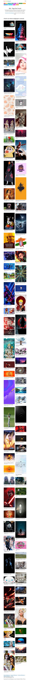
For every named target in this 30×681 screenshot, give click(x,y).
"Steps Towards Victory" (20, 432)
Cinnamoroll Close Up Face (8, 583)
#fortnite (5, 271)
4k (6, 3)
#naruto (17, 313)
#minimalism (17, 519)
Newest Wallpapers (7, 676)
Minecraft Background (8, 279)
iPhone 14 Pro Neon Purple (8, 404)
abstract (17, 4)
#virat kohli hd (6, 428)
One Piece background (19, 345)
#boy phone (17, 74)
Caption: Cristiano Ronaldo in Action (10, 628)
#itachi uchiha (18, 336)
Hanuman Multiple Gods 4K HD (9, 518)
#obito (5, 186)
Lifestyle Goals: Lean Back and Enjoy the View (11, 39)
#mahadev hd (6, 533)
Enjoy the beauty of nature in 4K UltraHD (22, 364)
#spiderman (17, 161)
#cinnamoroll (6, 584)
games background (19, 403)
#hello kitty (17, 293)
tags (4, 3)
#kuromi (17, 107)
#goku (5, 639)
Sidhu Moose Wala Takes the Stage (10, 143)
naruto (14, 4)
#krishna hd (6, 231)
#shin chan (5, 159)
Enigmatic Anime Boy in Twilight (9, 368)
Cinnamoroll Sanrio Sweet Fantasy (21, 96)
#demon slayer (18, 263)
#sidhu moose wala (7, 144)
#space (17, 375)
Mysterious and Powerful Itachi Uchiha (22, 137)
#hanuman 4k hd (6, 519)
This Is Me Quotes (19, 474)
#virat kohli (5, 67)
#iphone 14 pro (6, 405)
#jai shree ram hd (6, 359)
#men (16, 539)
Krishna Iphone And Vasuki (8, 450)
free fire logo (6, 4)
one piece (9, 3)
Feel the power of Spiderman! (20, 160)
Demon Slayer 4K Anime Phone (9, 611)
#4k (16, 365)
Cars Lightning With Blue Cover (21, 644)
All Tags (12, 676)
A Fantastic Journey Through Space (21, 374)
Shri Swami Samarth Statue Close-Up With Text (12, 249)
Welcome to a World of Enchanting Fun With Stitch (12, 27)
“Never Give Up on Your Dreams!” (9, 76)
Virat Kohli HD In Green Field (9, 427)
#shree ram (17, 249)
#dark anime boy (6, 58)
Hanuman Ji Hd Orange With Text (9, 377)
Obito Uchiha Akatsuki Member (9, 185)
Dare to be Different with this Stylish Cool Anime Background (14, 462)
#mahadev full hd (18, 235)
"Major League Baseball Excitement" (22, 495)
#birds (17, 654)
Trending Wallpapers (21, 675)
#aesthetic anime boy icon (8, 93)
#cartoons (17, 635)
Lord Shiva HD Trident (7, 574)
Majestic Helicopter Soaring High (21, 384)
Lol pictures (18, 549)
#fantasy (17, 595)
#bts (4, 261)
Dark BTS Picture (7, 260)
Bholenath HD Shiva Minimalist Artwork (22, 200)
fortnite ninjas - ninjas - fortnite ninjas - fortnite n (12, 270)
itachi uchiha (10, 4)
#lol (16, 550)
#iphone (17, 283)
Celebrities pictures (19, 625)
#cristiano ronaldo (6, 336)
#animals (17, 664)
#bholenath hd (18, 201)
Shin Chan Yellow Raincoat (8, 158)
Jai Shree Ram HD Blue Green (9, 358)
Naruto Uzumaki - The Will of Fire (21, 312)
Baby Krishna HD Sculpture (8, 230)
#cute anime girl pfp (7, 211)
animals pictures (18, 663)
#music (17, 486)
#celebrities (17, 626)
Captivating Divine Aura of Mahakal (21, 41)
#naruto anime (6, 77)
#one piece (17, 346)
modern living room (19, 584)
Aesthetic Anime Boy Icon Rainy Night (10, 92)
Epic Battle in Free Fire (7, 305)
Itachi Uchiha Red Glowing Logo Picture (22, 335)
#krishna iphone (6, 451)
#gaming (17, 175)
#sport (17, 453)
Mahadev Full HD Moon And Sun (21, 234)
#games (17, 404)
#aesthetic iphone (6, 116)
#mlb (16, 496)
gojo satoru (20, 3)
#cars (16, 645)
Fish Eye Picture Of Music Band (21, 485)
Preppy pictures (6, 551)
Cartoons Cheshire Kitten (20, 634)
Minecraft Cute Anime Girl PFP (9, 210)
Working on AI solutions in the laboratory (22, 569)
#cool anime (6, 463)
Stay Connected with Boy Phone (21, 73)
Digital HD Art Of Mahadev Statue (9, 532)
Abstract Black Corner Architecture (21, 423)
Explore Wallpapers (7, 675)
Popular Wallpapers (14, 675)
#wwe (16, 433)
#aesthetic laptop (6, 40)
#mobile (17, 128)
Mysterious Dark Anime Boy (8, 57)
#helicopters (17, 385)
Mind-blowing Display (19, 127)
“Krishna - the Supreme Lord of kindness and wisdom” (13, 133)
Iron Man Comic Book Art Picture (9, 314)
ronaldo (24, 3)
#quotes (17, 475)
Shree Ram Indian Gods (20, 248)
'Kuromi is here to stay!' (20, 106)
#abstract (17, 424)
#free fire (5, 306)
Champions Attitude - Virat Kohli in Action (11, 66)
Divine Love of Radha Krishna (9, 671)
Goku (5, 638)
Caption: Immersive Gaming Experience (22, 174)
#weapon (17, 443)
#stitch (5, 28)
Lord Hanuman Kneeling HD (8, 648)
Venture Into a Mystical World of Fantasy (22, 594)
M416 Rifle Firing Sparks (20, 442)
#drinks (17, 606)
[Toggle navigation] (25, 1)
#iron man (5, 315)
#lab (16, 570)
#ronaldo (5, 629)
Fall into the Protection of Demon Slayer (22, 262)
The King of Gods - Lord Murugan (9, 200)
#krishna (5, 134)
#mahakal (17, 42)
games (12, 3)
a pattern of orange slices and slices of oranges (12, 115)
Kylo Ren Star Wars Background (9, 508)
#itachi (17, 138)
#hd (16, 394)
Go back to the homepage (9, 12)
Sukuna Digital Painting (20, 50)
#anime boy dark (6, 369)
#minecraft (5, 280)
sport (15, 3)
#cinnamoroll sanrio (18, 97)
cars (17, 3)
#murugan (5, 201)
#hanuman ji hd (6, 378)
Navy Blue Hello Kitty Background (21, 292)
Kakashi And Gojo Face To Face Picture (10, 485)
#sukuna (17, 51)
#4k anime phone (6, 612)
